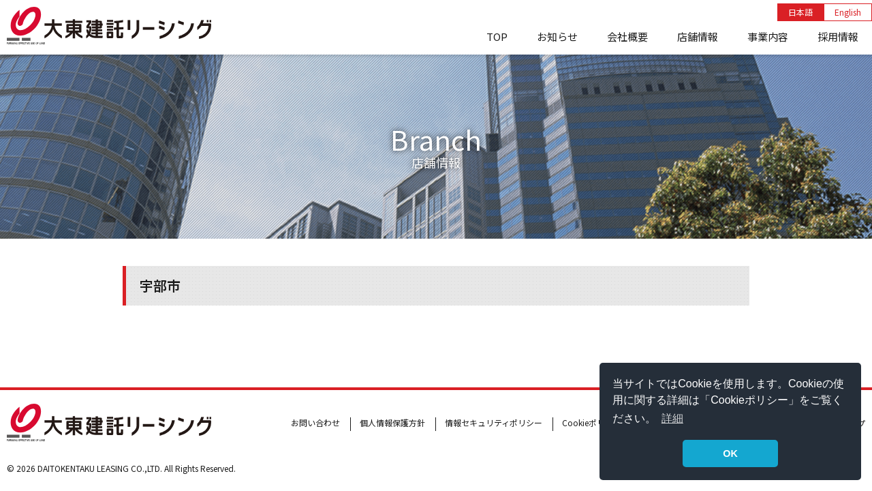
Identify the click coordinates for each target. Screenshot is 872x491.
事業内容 (767, 36)
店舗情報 (697, 36)
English (848, 12)
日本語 (800, 12)
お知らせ (557, 36)
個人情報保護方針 (392, 422)
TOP (497, 36)
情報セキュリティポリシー (493, 422)
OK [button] (730, 453)
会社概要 (627, 36)
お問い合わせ (315, 422)
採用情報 (838, 36)
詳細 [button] (672, 418)
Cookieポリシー (591, 422)
